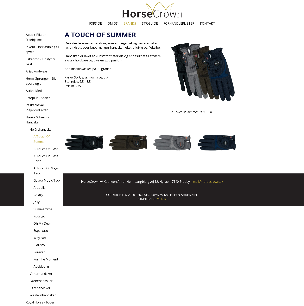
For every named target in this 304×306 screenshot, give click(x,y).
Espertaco (41, 230)
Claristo (39, 245)
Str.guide (150, 23)
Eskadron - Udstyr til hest (40, 61)
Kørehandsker (40, 288)
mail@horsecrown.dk (208, 181)
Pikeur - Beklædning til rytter (42, 49)
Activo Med (34, 91)
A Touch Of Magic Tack (46, 170)
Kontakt (207, 23)
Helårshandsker (41, 129)
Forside (95, 23)
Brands (130, 23)
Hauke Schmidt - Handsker (37, 119)
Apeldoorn (41, 266)
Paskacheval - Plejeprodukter (37, 107)
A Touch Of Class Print (46, 158)
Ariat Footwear (36, 71)
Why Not (40, 238)
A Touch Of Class (46, 149)
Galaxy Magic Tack (47, 180)
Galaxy (38, 195)
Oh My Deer (42, 223)
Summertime (43, 209)
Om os (113, 23)
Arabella (40, 187)
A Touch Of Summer (42, 139)
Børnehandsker (41, 281)
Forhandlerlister (179, 23)
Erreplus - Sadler (38, 98)
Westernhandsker (43, 295)
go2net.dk (159, 199)
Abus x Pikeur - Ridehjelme (37, 37)
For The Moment (46, 259)
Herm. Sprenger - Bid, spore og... (41, 81)
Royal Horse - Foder (40, 302)
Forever (39, 252)
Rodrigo (39, 216)
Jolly (37, 202)
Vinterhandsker (41, 274)
